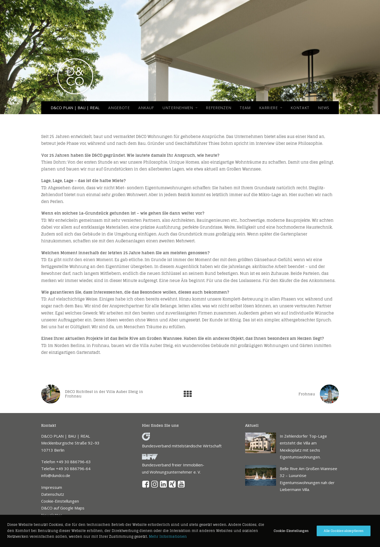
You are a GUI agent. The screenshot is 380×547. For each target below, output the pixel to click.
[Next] (279, 394)
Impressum (51, 487)
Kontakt (300, 107)
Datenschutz (52, 494)
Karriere (270, 107)
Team (245, 107)
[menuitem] (121, 107)
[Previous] (100, 394)
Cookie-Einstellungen (60, 501)
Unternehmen (180, 107)
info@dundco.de (55, 475)
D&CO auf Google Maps (62, 508)
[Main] (190, 394)
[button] (146, 486)
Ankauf (146, 107)
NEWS (323, 107)
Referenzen (218, 107)
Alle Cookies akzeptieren (343, 531)
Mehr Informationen (168, 537)
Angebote (119, 107)
